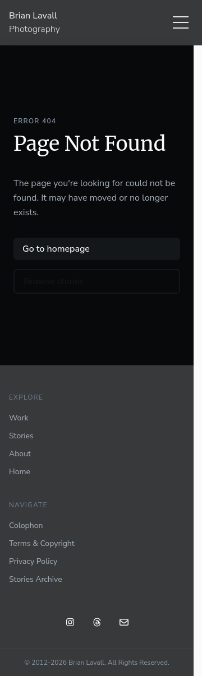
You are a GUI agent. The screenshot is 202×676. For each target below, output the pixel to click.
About (20, 453)
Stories (21, 435)
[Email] (124, 624)
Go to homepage (56, 249)
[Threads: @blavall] (97, 624)
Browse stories (54, 281)
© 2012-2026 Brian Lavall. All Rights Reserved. (96, 662)
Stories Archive (35, 579)
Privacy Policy (33, 561)
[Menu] (180, 22)
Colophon (26, 525)
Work (18, 418)
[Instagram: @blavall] (70, 624)
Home (19, 471)
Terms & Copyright (42, 543)
